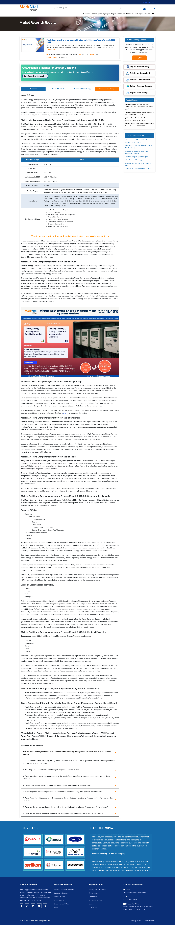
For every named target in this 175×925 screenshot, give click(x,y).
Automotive (93, 893)
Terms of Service (149, 921)
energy (65, 413)
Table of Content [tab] (58, 89)
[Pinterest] (45, 905)
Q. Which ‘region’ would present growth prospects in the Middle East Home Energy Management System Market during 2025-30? (68, 799)
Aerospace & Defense (97, 889)
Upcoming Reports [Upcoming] (104, 14)
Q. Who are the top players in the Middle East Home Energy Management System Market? (57, 785)
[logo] (29, 7)
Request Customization (138, 80)
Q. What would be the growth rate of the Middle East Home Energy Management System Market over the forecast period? (67, 753)
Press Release (59, 897)
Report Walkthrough (137, 93)
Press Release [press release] (131, 14)
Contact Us (151, 14)
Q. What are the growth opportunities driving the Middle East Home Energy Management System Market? (63, 813)
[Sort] (118, 7)
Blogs (56, 907)
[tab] (107, 89)
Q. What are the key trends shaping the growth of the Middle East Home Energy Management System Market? (65, 807)
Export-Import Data (61, 904)
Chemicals (93, 907)
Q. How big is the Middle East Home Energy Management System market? (51, 770)
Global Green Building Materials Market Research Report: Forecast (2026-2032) (139, 106)
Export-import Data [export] (118, 14)
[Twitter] (33, 905)
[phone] (149, 8)
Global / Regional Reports (139, 86)
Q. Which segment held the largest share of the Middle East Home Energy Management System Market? (63, 791)
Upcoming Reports (61, 893)
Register (151, 2)
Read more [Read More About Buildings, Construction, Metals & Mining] (51, 49)
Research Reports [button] (90, 14)
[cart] (154, 8)
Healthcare (93, 897)
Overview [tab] (33, 89)
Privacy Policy (136, 921)
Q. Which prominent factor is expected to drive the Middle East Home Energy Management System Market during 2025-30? (66, 777)
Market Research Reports (64, 889)
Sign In (145, 2)
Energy (91, 904)
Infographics (142, 14)
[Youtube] (39, 905)
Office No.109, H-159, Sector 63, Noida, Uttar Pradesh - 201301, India (138, 907)
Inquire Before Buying (137, 67)
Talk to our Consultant (138, 73)
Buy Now (139, 58)
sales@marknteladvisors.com (134, 892)
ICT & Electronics (95, 900)
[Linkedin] (21, 905)
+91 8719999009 (130, 899)
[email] (144, 8)
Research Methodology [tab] (82, 89)
